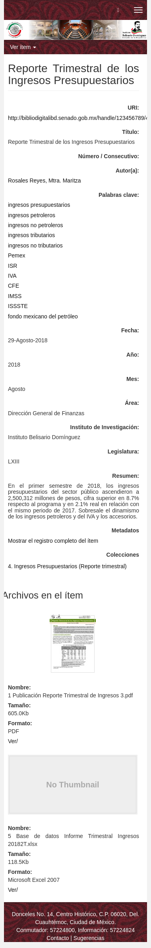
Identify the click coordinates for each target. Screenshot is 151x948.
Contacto (57, 938)
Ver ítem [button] (23, 47)
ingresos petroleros (31, 215)
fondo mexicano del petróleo (43, 316)
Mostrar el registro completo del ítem (53, 541)
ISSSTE (18, 306)
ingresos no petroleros (35, 225)
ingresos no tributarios (35, 245)
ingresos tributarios (31, 235)
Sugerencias (89, 938)
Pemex (16, 255)
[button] (118, 10)
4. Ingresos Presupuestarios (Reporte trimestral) (67, 566)
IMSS (14, 296)
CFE (13, 286)
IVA (12, 276)
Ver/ (13, 741)
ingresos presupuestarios (39, 205)
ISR (12, 266)
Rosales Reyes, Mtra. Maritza (44, 180)
